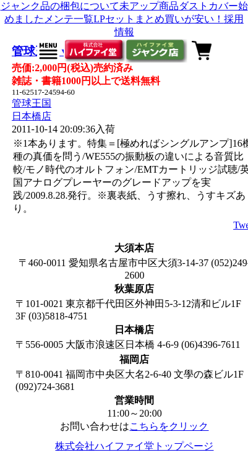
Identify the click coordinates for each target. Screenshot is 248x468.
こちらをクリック (168, 426)
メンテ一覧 (68, 19)
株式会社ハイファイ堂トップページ (134, 446)
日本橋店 (31, 116)
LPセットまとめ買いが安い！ (158, 19)
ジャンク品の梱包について (60, 6)
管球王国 (31, 103)
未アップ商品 (149, 6)
